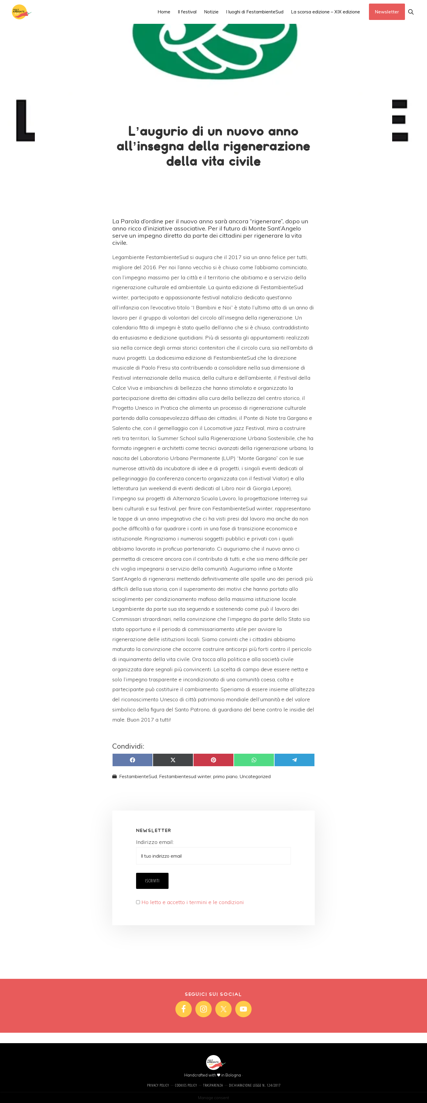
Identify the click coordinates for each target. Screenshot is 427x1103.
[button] (410, 12)
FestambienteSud (138, 776)
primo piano (225, 776)
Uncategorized (255, 776)
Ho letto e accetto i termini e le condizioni (192, 902)
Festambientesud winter (185, 776)
